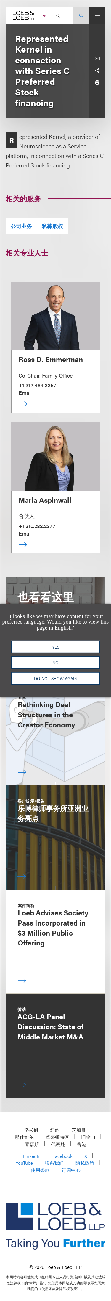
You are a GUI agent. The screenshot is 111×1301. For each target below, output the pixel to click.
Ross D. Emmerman (51, 359)
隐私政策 (84, 1162)
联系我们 (54, 1162)
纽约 (55, 1129)
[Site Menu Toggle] (97, 15)
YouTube (24, 1162)
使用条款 (40, 1170)
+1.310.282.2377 (37, 526)
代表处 (58, 1144)
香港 (81, 1144)
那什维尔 (24, 1137)
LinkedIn (32, 1156)
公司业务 (21, 226)
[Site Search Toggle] (81, 15)
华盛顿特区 (57, 1137)
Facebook (62, 1156)
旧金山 (88, 1137)
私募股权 (52, 226)
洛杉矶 (31, 1129)
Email (25, 392)
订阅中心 (71, 1170)
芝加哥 (79, 1129)
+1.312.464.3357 (37, 385)
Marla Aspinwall (45, 500)
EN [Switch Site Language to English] (44, 15)
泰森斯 (32, 1144)
